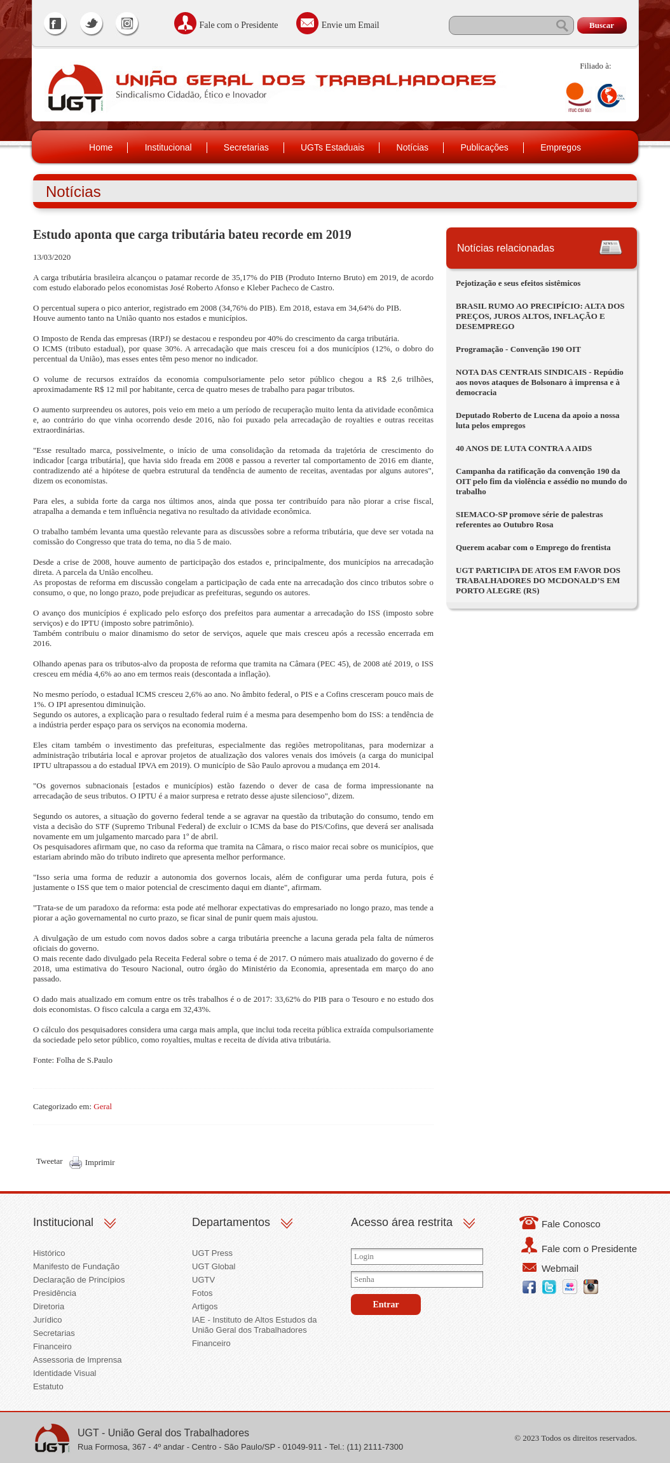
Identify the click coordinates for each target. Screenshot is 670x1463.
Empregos (560, 147)
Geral (102, 1106)
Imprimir (100, 1162)
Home (101, 147)
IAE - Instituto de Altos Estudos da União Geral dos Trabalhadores (254, 1325)
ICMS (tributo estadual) (82, 348)
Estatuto (48, 1386)
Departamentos (231, 1222)
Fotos (202, 1293)
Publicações (484, 147)
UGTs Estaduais (332, 147)
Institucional (168, 147)
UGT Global (213, 1266)
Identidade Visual (65, 1373)
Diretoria (48, 1306)
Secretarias (246, 147)
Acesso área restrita (402, 1222)
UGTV (203, 1279)
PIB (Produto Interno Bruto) (317, 277)
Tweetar (49, 1161)
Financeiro (52, 1346)
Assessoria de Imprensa (77, 1360)
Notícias (413, 147)
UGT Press (212, 1253)
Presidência (54, 1293)
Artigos (204, 1306)
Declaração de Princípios (79, 1279)
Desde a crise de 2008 (71, 562)
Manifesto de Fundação (76, 1266)
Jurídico (47, 1320)
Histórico (49, 1253)
